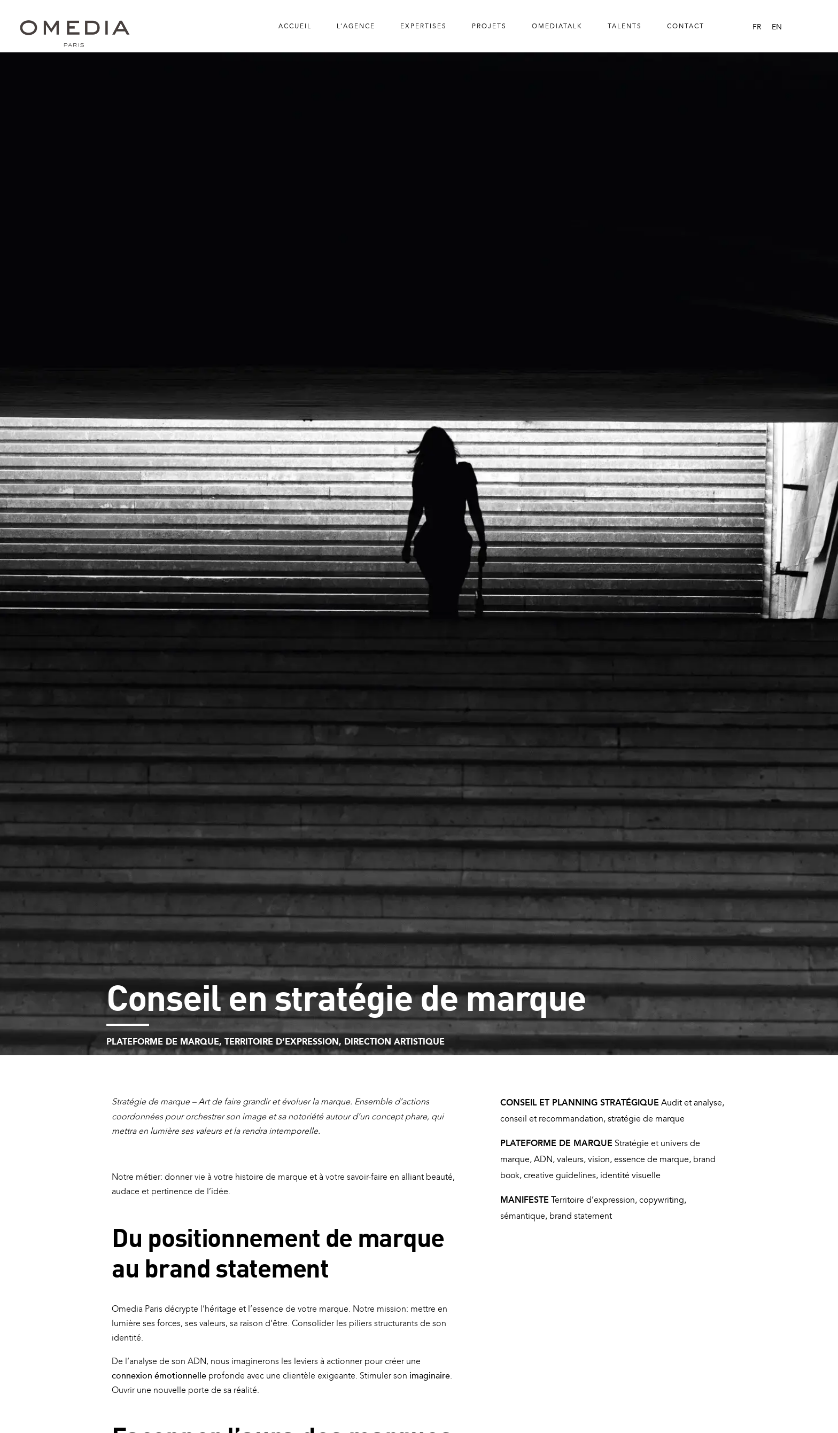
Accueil (295, 26)
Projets (489, 26)
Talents (625, 26)
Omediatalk (557, 26)
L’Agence (356, 26)
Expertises (423, 26)
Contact (685, 26)
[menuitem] (756, 27)
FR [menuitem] (756, 26)
